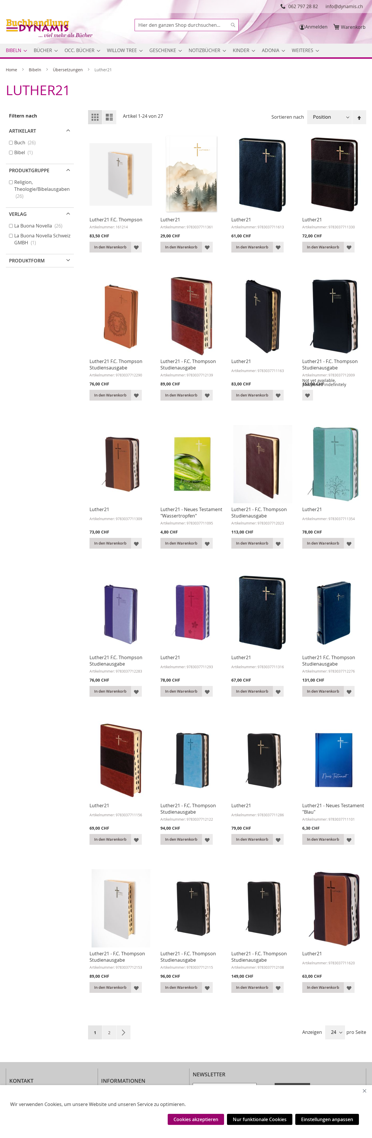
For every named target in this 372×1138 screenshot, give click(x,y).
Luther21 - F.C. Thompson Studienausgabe (188, 364)
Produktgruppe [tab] (29, 170)
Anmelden (316, 27)
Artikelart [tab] (22, 131)
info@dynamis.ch (344, 6)
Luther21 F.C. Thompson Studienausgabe (116, 660)
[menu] (186, 50)
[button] (136, 247)
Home (12, 69)
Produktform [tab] (27, 260)
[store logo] (50, 29)
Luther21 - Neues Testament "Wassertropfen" (191, 512)
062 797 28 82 (303, 6)
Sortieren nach (287, 117)
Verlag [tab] (18, 214)
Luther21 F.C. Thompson (116, 219)
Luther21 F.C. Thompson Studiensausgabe (116, 364)
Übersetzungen (68, 69)
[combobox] (187, 25)
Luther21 (170, 219)
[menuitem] (14, 50)
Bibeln (35, 69)
